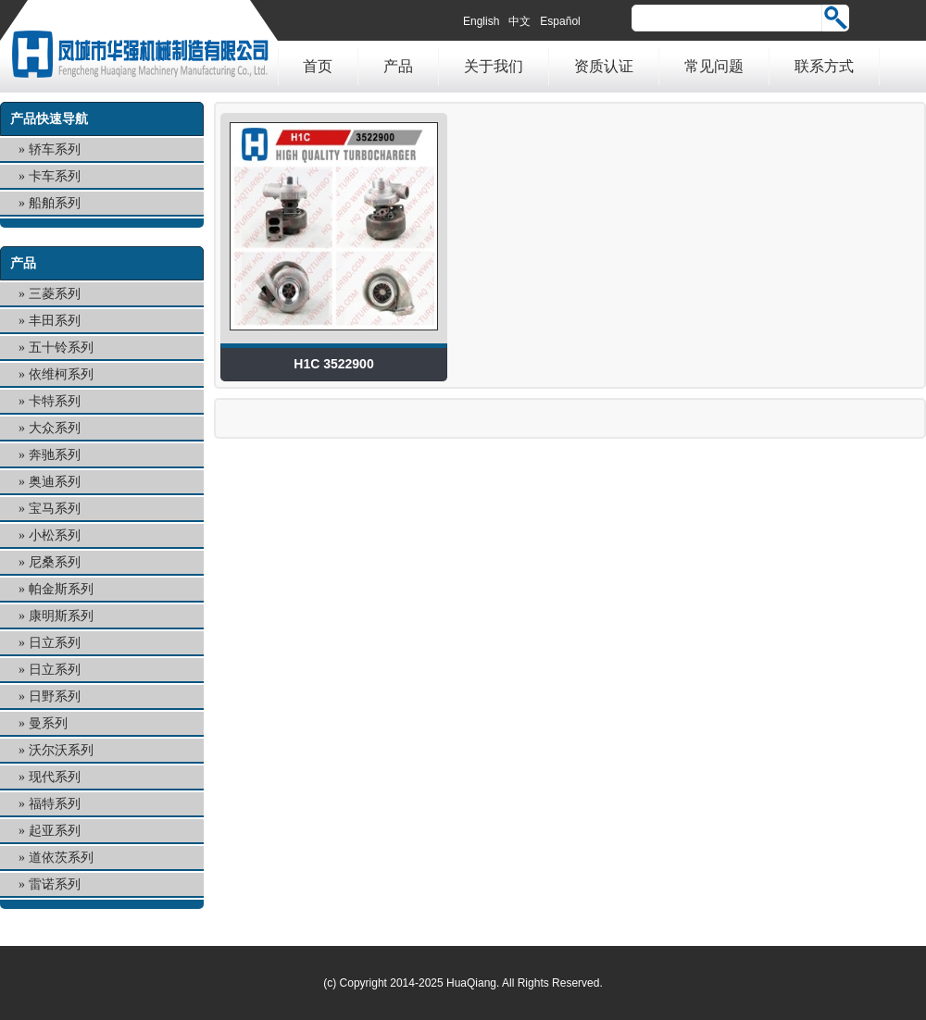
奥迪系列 (55, 482)
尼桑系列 (55, 562)
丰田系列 (55, 321)
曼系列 (48, 723)
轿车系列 (55, 149)
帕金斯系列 (61, 589)
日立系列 (55, 643)
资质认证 (603, 66)
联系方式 (824, 66)
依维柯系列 (61, 374)
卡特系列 (55, 401)
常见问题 (714, 66)
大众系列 (55, 428)
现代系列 (55, 777)
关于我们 (493, 66)
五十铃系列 (61, 348)
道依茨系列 (61, 858)
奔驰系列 (55, 455)
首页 (317, 66)
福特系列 (55, 804)
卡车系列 (55, 176)
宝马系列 (55, 509)
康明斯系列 (61, 616)
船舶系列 (55, 203)
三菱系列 (55, 294)
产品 (398, 66)
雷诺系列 (55, 884)
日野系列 (55, 696)
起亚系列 (55, 831)
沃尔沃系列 (61, 750)
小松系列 (55, 535)
